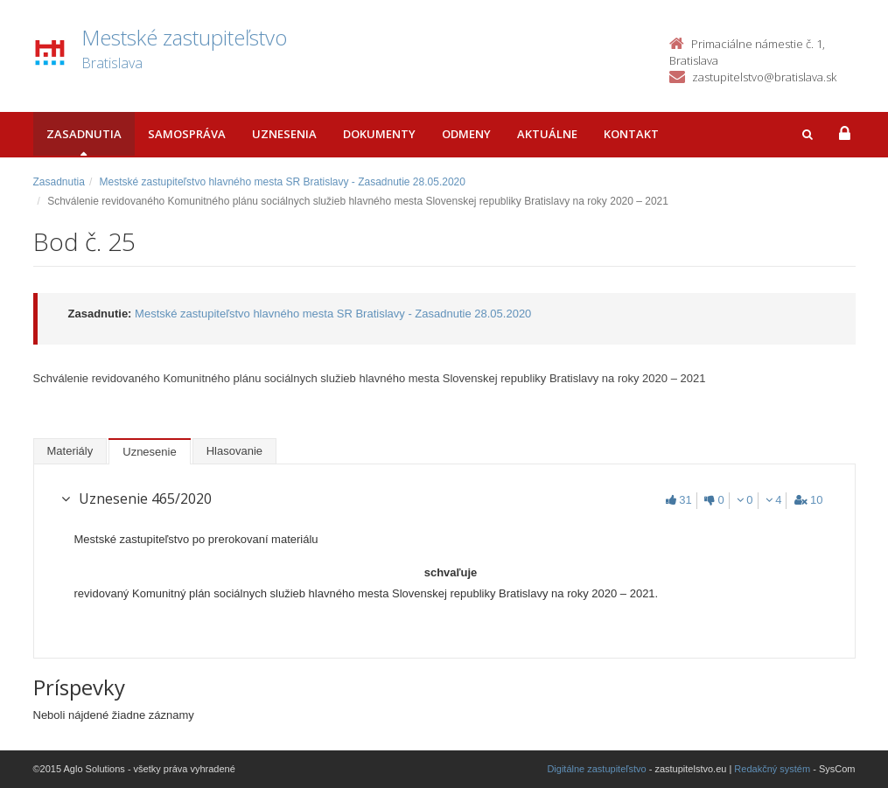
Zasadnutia (84, 134)
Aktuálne (547, 134)
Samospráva (187, 134)
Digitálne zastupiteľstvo (596, 769)
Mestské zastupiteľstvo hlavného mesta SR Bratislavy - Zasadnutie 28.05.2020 (282, 182)
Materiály (70, 450)
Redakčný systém (772, 769)
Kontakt (631, 134)
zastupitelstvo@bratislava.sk (764, 77)
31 (678, 499)
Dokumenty (379, 134)
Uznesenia (284, 134)
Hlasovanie (234, 450)
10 (808, 499)
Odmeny (466, 134)
